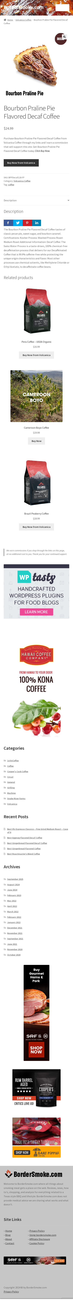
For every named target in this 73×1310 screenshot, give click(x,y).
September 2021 (15, 938)
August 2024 (13, 884)
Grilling (11, 787)
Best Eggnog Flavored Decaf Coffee (24, 837)
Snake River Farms (16, 798)
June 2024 (12, 889)
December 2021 (14, 927)
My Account (12, 1304)
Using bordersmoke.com (42, 1235)
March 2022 (12, 911)
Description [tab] (10, 200)
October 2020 (13, 954)
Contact (9, 1243)
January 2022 (13, 922)
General (11, 782)
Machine (11, 793)
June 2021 (12, 944)
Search (36, 1304)
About (8, 1239)
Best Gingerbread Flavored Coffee (24, 848)
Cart (57, 1302)
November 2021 (14, 933)
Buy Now (36, 441)
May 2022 (11, 900)
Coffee (10, 766)
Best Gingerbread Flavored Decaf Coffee (27, 843)
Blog (8, 1235)
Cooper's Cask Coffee (17, 771)
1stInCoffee (13, 760)
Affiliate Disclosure (39, 1239)
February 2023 (14, 895)
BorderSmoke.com (23, 7)
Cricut (10, 776)
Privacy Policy (37, 1230)
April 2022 (12, 906)
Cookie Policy (36, 1243)
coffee (11, 184)
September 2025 (15, 879)
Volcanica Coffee (23, 19)
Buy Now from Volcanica (21, 162)
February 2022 (14, 917)
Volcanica (12, 804)
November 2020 (14, 949)
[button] (64, 36)
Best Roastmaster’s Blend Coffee (23, 853)
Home (10, 19)
